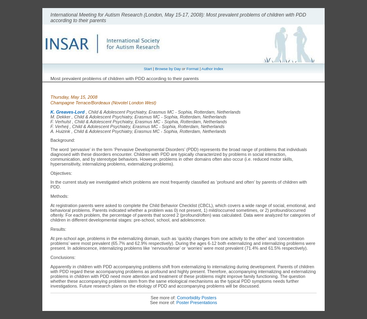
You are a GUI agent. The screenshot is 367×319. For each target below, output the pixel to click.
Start (148, 68)
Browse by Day (168, 68)
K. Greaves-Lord (67, 112)
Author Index (212, 68)
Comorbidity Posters (197, 297)
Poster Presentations (196, 302)
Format (192, 68)
